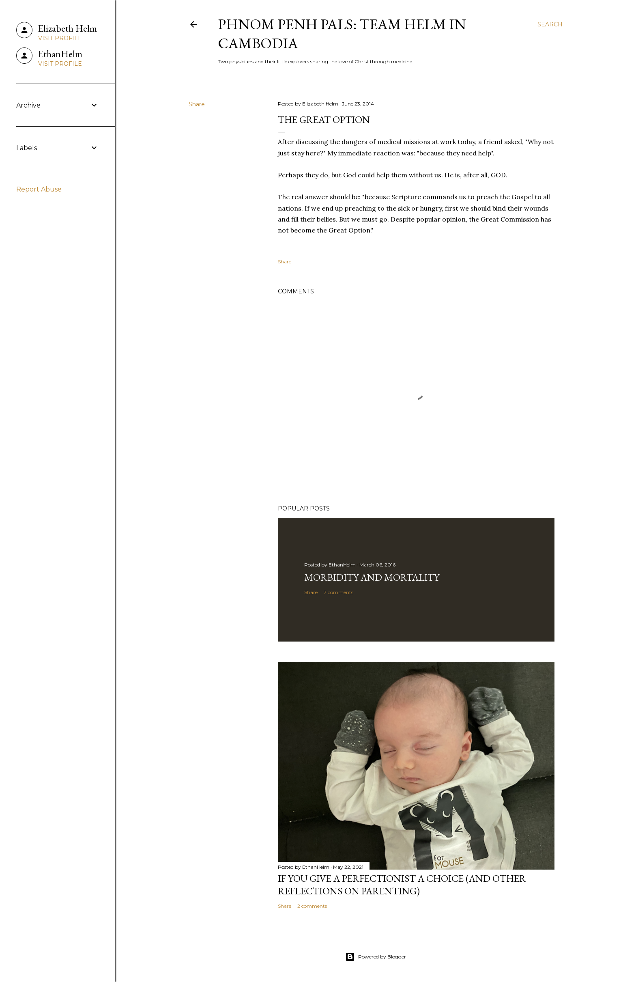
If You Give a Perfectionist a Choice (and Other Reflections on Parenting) (402, 884)
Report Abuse (39, 189)
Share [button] (197, 104)
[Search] (550, 24)
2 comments (312, 906)
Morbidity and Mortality (371, 577)
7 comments (338, 592)
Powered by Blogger (375, 957)
